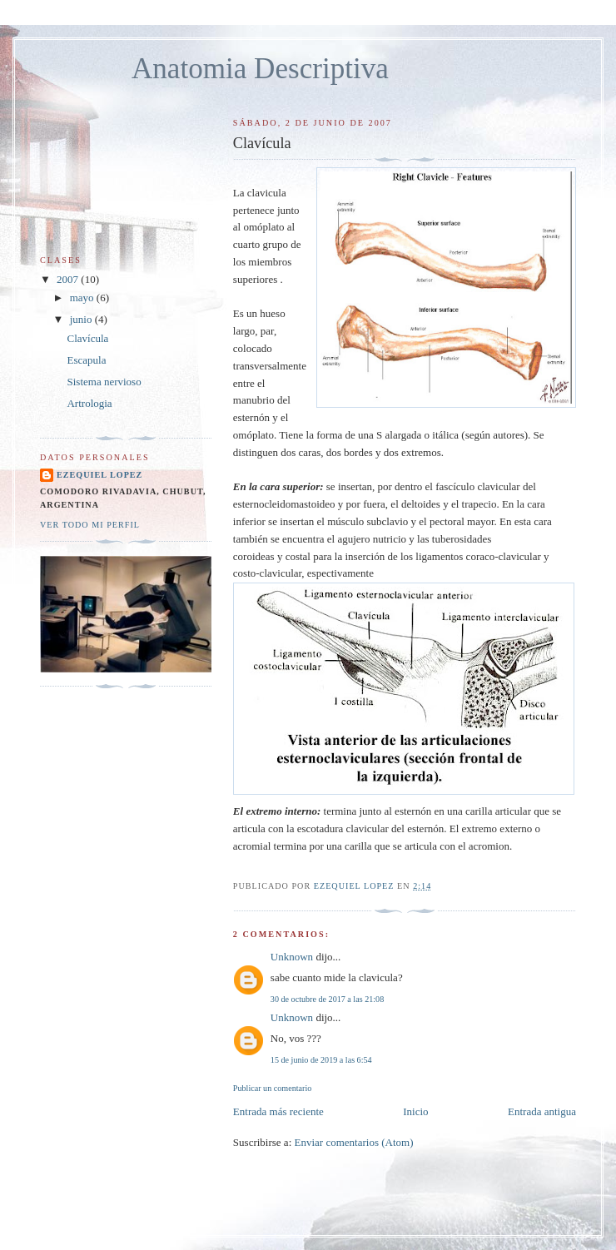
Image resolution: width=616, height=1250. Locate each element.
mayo (83, 297)
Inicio (415, 1111)
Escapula (86, 360)
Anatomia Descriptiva (260, 68)
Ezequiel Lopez (99, 474)
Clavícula (87, 338)
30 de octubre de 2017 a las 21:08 (327, 999)
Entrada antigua (542, 1111)
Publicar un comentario (272, 1088)
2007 (69, 279)
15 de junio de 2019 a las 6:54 (321, 1059)
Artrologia (89, 403)
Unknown (292, 956)
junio (82, 319)
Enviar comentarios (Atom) (354, 1142)
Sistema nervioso (104, 381)
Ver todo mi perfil (90, 524)
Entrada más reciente (278, 1111)
